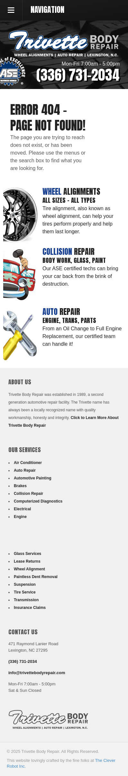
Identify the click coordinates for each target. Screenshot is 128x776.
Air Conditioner (28, 462)
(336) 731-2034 (78, 74)
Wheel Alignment (29, 569)
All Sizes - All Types (69, 200)
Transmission (26, 600)
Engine (20, 516)
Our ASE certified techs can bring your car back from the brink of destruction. (80, 276)
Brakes (20, 486)
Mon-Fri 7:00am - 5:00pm (91, 64)
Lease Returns (27, 561)
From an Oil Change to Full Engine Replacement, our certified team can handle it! (82, 336)
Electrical (22, 509)
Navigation (47, 9)
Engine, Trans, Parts (69, 320)
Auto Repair (25, 470)
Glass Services (27, 553)
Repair (68, 251)
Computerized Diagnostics (38, 501)
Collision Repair (28, 493)
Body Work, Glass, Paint (74, 260)
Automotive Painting (32, 478)
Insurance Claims (30, 607)
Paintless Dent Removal (36, 577)
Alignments (71, 191)
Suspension (25, 584)
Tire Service (25, 592)
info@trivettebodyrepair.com (36, 672)
